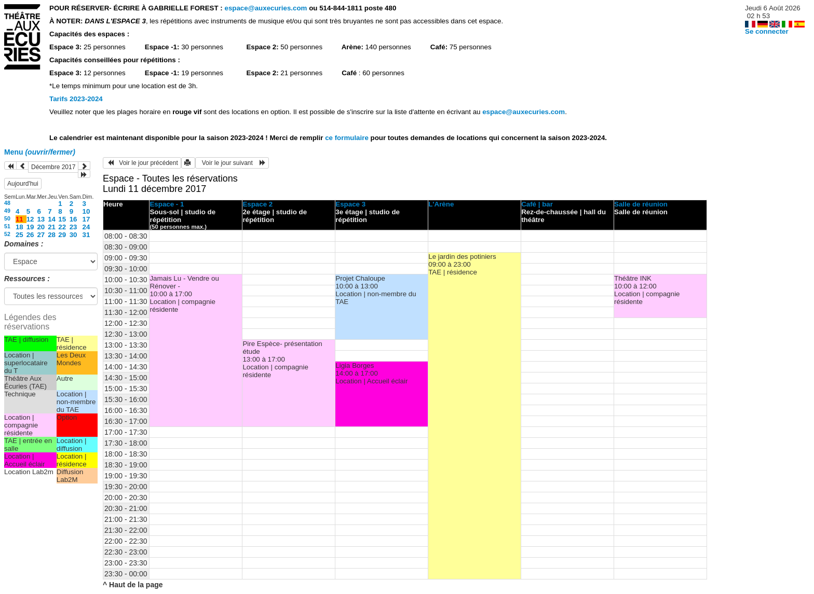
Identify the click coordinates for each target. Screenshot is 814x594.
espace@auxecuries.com (265, 8)
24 (86, 227)
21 (52, 227)
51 (7, 226)
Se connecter (767, 31)
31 (86, 235)
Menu (39, 152)
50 (7, 218)
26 (30, 235)
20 (41, 227)
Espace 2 (257, 204)
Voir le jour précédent (142, 163)
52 (7, 234)
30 (73, 235)
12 (30, 219)
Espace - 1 (167, 204)
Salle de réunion (641, 204)
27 (41, 235)
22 (62, 227)
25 (19, 235)
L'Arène (441, 204)
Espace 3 (350, 204)
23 (73, 227)
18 (19, 227)
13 (41, 219)
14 (52, 219)
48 (7, 203)
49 (7, 211)
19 (30, 227)
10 (86, 211)
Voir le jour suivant (232, 163)
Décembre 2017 (53, 167)
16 (73, 219)
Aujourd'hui (22, 183)
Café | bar (537, 204)
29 (62, 235)
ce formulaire (347, 138)
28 (52, 235)
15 (62, 219)
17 (86, 219)
